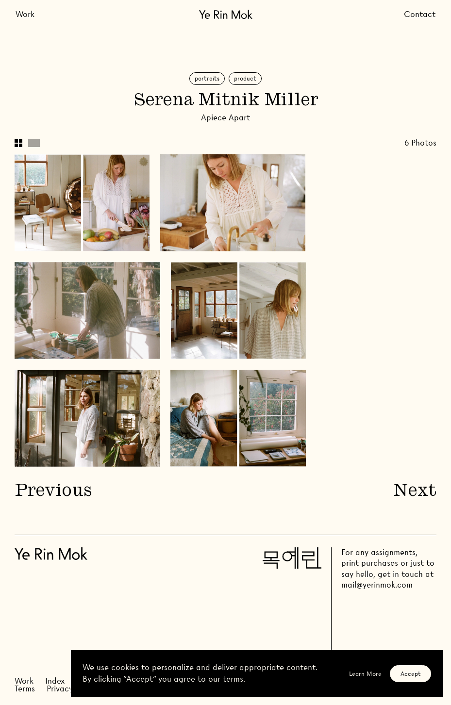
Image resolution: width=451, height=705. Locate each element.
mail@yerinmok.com (377, 585)
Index (55, 681)
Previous (53, 491)
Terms (25, 688)
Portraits (207, 78)
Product (245, 78)
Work (25, 14)
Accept (411, 673)
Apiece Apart (225, 117)
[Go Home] (225, 14)
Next (415, 491)
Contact (419, 14)
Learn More (365, 673)
